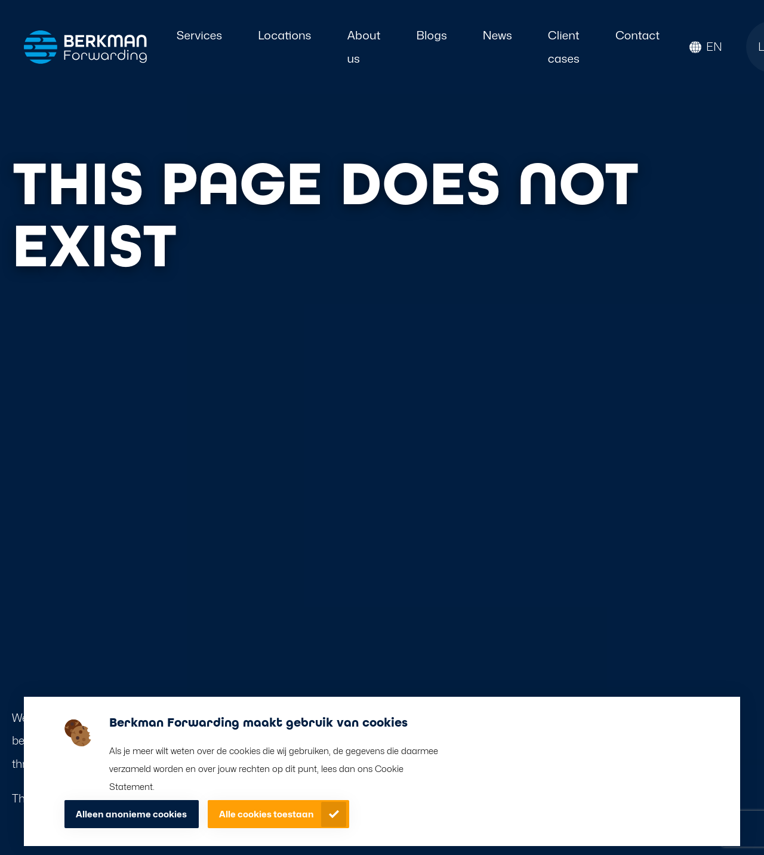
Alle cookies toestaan (266, 814)
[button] (705, 47)
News (497, 35)
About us (363, 46)
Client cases (564, 46)
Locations (284, 35)
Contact (637, 35)
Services (199, 35)
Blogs (432, 35)
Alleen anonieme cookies (131, 814)
